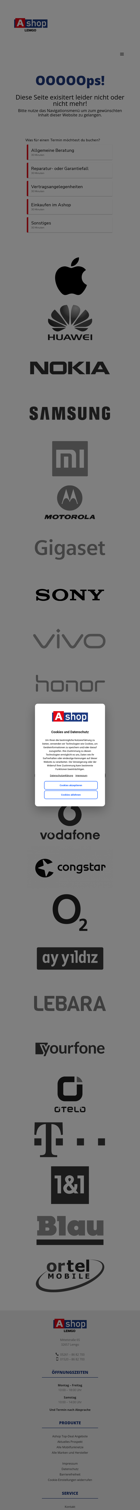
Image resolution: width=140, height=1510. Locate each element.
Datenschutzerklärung (61, 775)
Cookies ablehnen (71, 794)
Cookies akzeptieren (71, 785)
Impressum (81, 775)
